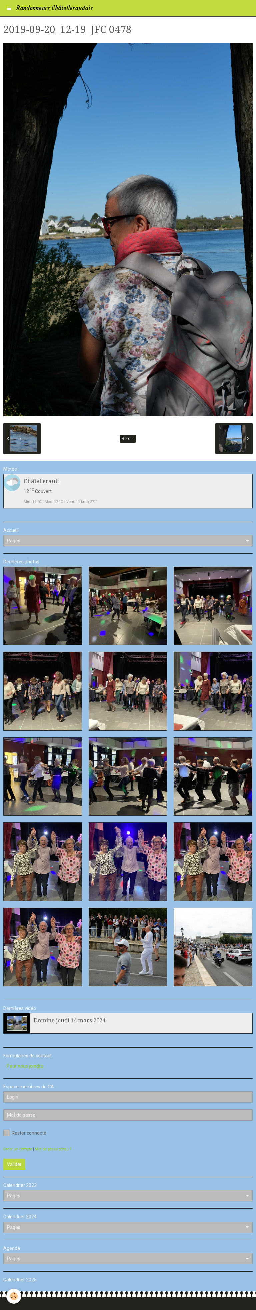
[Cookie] (14, 1296)
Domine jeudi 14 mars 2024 (69, 1020)
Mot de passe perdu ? (53, 1149)
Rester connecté (24, 1133)
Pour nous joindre (25, 1066)
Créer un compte (17, 1149)
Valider (14, 1164)
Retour (128, 438)
